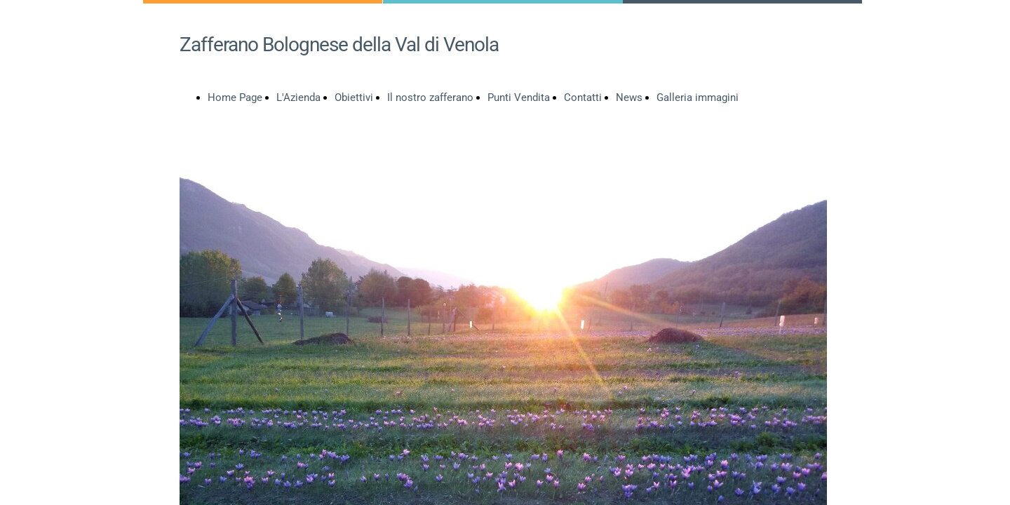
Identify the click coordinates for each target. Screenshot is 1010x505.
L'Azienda (298, 97)
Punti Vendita (518, 97)
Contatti (583, 97)
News (629, 97)
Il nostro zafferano (430, 97)
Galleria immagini (697, 97)
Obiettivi (354, 97)
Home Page (235, 97)
